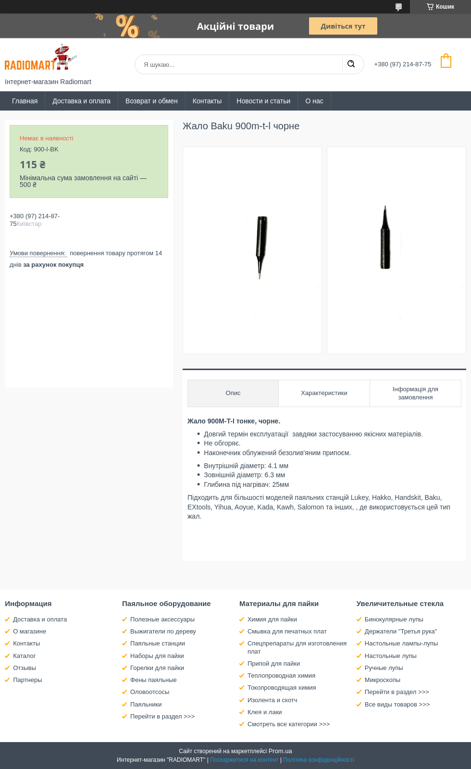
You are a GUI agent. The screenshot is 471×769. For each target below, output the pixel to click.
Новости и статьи (263, 101)
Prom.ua (280, 751)
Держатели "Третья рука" (401, 631)
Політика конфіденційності (318, 760)
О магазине (29, 631)
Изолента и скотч (272, 700)
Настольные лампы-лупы (401, 643)
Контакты (207, 101)
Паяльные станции (157, 643)
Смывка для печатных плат (287, 631)
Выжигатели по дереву (163, 631)
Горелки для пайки (157, 667)
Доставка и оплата (81, 101)
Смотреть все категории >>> (289, 724)
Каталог (24, 655)
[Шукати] (350, 64)
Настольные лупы (391, 655)
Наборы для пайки (157, 655)
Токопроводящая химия (282, 687)
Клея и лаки (265, 712)
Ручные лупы (384, 667)
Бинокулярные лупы (394, 619)
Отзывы (24, 667)
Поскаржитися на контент (244, 760)
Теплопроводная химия (281, 675)
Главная (24, 101)
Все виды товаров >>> (397, 704)
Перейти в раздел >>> (162, 716)
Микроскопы (382, 679)
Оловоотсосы (149, 691)
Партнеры (27, 679)
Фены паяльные (153, 679)
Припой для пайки (274, 663)
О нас (314, 101)
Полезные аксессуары (162, 619)
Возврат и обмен (151, 101)
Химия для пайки (272, 619)
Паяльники (145, 704)
